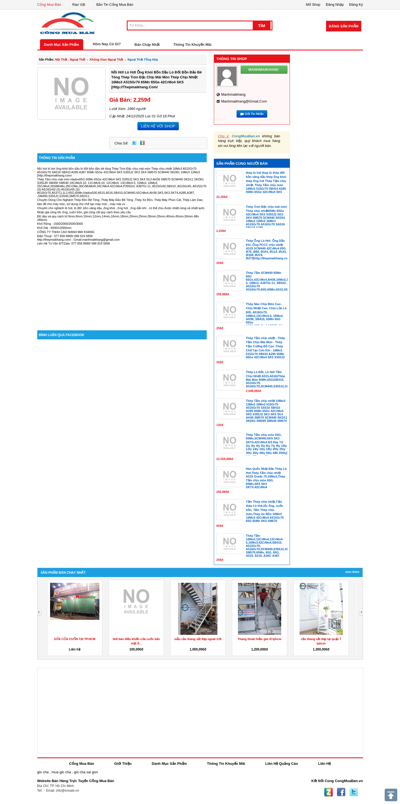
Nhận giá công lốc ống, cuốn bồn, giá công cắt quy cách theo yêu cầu (84, 212)
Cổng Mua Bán (49, 4)
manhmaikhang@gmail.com (244, 101)
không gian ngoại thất (106, 59)
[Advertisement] (122, 283)
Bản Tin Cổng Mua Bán (114, 4)
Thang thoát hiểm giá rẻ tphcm (259, 639)
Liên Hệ (324, 764)
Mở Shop (313, 4)
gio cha (43, 772)
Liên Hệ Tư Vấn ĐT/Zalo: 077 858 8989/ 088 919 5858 (73, 243)
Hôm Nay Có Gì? (107, 44)
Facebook (341, 792)
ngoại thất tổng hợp (143, 59)
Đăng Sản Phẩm (343, 26)
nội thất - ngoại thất (70, 59)
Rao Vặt (78, 4)
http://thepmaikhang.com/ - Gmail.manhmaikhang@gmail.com (78, 239)
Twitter (134, 143)
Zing (142, 143)
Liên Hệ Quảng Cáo (281, 764)
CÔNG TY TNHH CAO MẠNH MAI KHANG (66, 232)
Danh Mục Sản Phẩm (61, 44)
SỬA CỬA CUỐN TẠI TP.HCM (74, 639)
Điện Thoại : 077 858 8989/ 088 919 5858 (65, 236)
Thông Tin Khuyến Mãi (192, 44)
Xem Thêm (352, 571)
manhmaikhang (233, 94)
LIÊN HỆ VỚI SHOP (158, 126)
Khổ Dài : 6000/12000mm (54, 227)
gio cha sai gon (86, 772)
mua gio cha (61, 772)
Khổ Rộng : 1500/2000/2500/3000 (60, 223)
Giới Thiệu (122, 764)
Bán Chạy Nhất (147, 44)
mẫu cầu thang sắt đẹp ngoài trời (197, 639)
